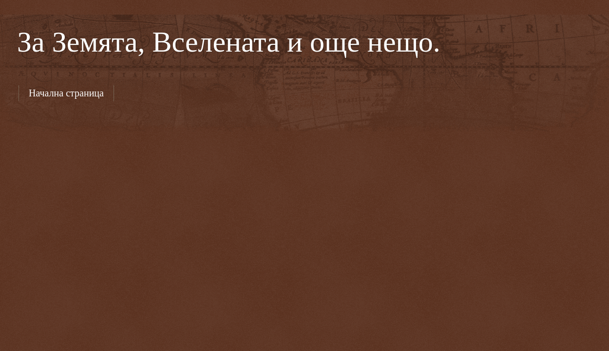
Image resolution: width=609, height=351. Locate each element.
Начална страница (66, 93)
